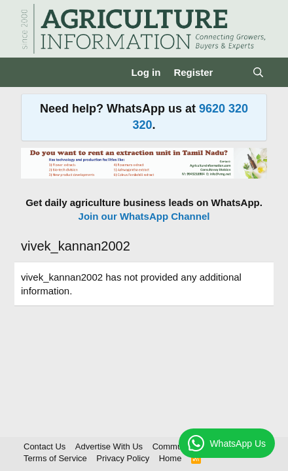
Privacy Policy (122, 458)
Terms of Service (55, 458)
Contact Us (44, 446)
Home (170, 458)
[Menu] (32, 73)
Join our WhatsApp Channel (144, 216)
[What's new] (232, 72)
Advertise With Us (109, 446)
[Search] (258, 72)
